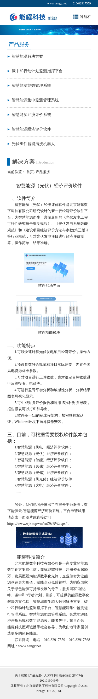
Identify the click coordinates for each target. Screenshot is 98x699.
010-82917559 (82, 3)
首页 (30, 172)
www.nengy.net (57, 3)
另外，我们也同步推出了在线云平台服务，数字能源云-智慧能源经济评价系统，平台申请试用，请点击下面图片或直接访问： (48, 511)
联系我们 (65, 675)
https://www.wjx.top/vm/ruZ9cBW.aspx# (37, 524)
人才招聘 (50, 675)
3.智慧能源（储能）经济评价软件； (43, 460)
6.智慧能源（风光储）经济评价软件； (45, 479)
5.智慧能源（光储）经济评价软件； (43, 473)
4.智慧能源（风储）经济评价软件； (43, 466)
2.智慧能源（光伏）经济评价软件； (43, 454)
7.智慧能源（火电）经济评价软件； (43, 485)
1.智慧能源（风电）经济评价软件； (43, 447)
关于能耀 (21, 675)
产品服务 (43, 172)
